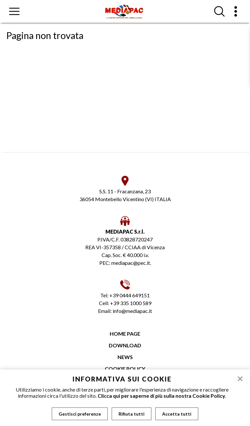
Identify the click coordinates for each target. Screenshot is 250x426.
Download (125, 345)
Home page (125, 333)
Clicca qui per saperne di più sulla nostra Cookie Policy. (162, 396)
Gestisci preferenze (80, 414)
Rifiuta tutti (131, 414)
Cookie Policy (125, 369)
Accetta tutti (176, 414)
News (125, 357)
